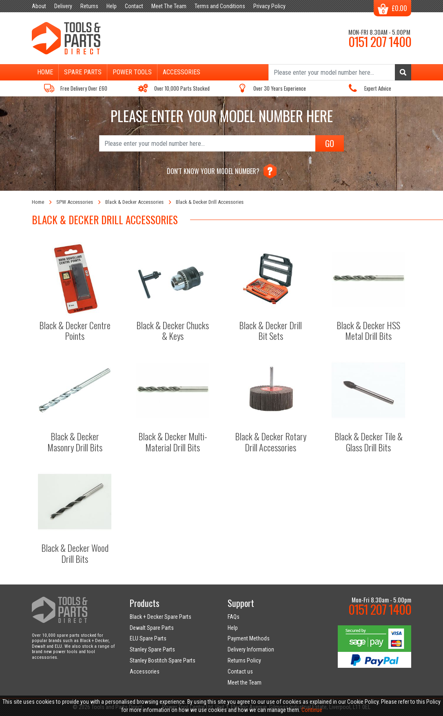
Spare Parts (83, 72)
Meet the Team (244, 682)
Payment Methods (249, 638)
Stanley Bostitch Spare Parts (162, 660)
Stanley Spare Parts (152, 649)
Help (233, 628)
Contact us (240, 671)
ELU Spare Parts (148, 638)
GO (329, 143)
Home (45, 72)
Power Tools (132, 72)
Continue (311, 710)
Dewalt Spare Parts (152, 628)
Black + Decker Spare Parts (160, 616)
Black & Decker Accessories (134, 202)
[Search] (339, 72)
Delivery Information (251, 649)
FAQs (233, 616)
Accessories (181, 72)
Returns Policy (244, 660)
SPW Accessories (74, 202)
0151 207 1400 (379, 41)
